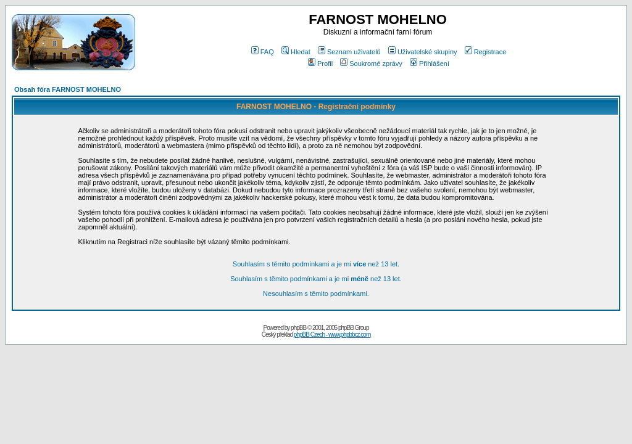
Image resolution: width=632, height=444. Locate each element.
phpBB (298, 327)
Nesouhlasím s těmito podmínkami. (316, 293)
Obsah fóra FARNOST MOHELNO (67, 89)
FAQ (262, 52)
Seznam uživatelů (349, 52)
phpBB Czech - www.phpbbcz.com (332, 334)
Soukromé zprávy (371, 63)
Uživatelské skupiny (422, 52)
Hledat (295, 52)
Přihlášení (429, 63)
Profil (320, 63)
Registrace (486, 52)
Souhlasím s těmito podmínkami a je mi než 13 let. (316, 264)
